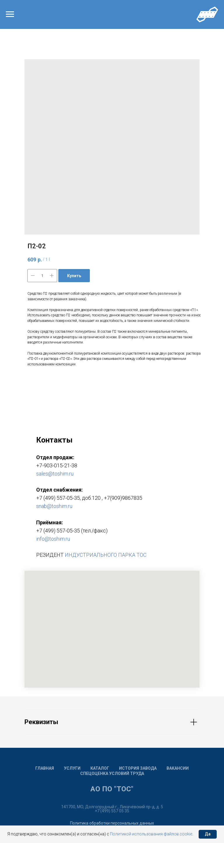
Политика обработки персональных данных (112, 823)
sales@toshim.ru (55, 474)
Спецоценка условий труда (112, 773)
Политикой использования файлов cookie (151, 834)
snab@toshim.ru (54, 506)
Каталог (99, 768)
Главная (44, 768)
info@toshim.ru (53, 539)
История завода (138, 768)
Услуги (72, 768)
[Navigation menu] (10, 14)
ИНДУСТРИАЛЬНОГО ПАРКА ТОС (105, 555)
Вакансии (178, 768)
